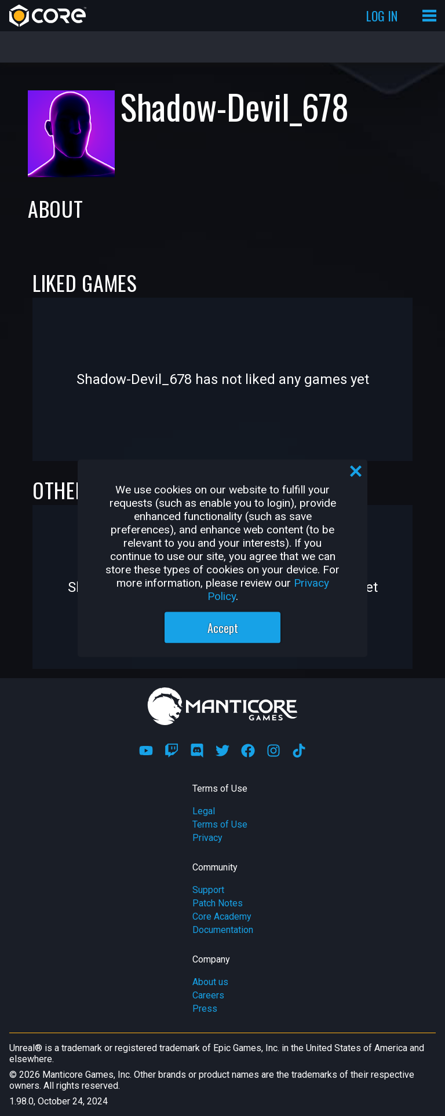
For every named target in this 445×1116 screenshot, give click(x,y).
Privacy (207, 837)
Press (204, 1008)
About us (210, 981)
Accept (222, 627)
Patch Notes (217, 903)
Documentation (222, 929)
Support (208, 889)
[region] (222, 558)
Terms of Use (219, 824)
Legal (203, 811)
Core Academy (221, 916)
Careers (208, 995)
